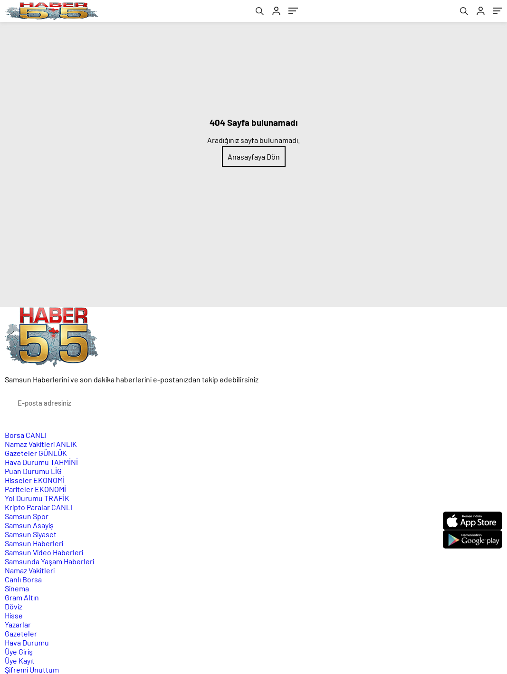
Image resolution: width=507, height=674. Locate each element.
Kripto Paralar (38, 507)
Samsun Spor (26, 516)
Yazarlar (18, 624)
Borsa (26, 434)
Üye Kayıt (20, 660)
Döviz (13, 606)
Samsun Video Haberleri (44, 552)
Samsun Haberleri (34, 543)
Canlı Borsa (23, 579)
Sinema (17, 588)
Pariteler (35, 489)
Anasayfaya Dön (254, 156)
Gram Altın (22, 597)
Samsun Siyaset (31, 534)
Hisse (14, 615)
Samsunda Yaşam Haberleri (49, 561)
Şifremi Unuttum (32, 669)
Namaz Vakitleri (41, 443)
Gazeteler (36, 452)
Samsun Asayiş (29, 525)
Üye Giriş (19, 651)
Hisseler (35, 479)
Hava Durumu (41, 461)
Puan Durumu (33, 470)
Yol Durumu (37, 498)
